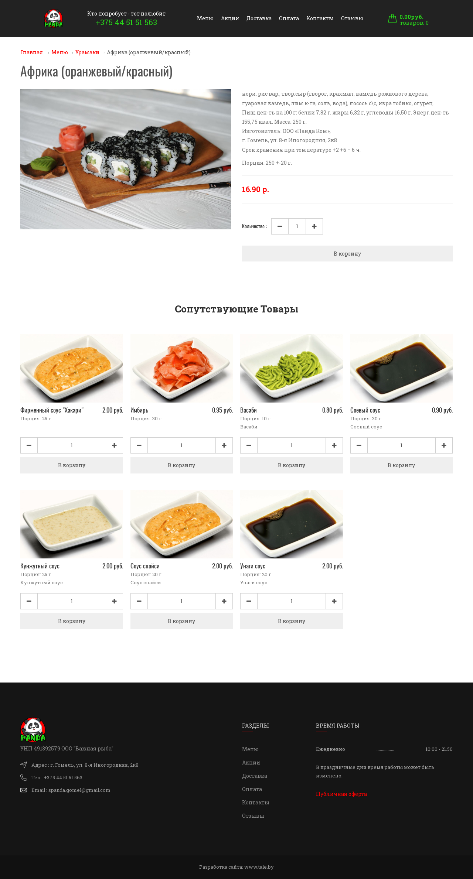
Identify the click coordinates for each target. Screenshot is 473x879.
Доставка (259, 18)
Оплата (289, 18)
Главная (31, 52)
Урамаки (87, 52)
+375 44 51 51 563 (126, 22)
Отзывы (352, 18)
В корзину (347, 253)
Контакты (320, 18)
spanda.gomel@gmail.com (79, 790)
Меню (205, 18)
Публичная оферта (341, 793)
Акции (230, 18)
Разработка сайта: (236, 866)
